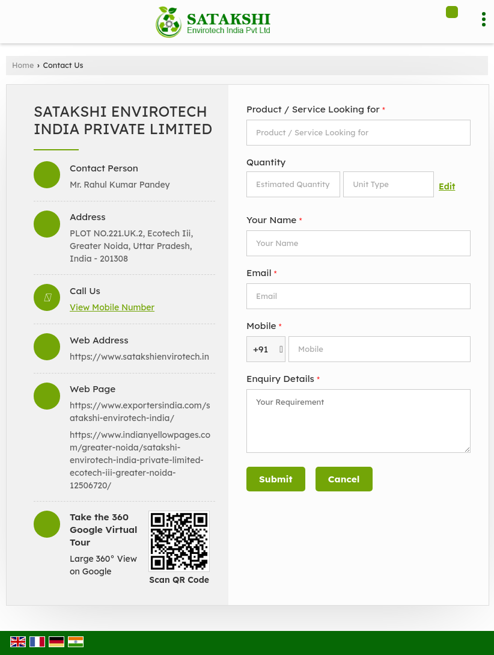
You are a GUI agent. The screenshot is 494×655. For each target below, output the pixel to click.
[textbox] (388, 184)
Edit (447, 186)
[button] (112, 307)
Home (23, 65)
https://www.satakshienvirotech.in (139, 356)
